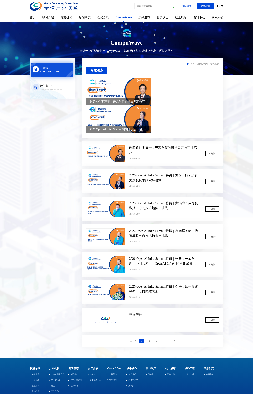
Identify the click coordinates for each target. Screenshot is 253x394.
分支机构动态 (76, 353)
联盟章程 (35, 353)
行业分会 (55, 369)
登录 (203, 6)
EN (218, 6)
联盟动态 (74, 347)
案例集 (131, 358)
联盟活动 (93, 347)
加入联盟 (187, 6)
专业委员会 (56, 353)
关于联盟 (35, 347)
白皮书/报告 (133, 353)
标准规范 (132, 347)
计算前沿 (113, 352)
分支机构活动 (95, 353)
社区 (53, 358)
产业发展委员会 (58, 347)
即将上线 (152, 347)
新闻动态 (85, 17)
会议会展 (103, 17)
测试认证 (162, 17)
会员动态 (74, 358)
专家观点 (96, 70)
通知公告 (35, 364)
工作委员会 (56, 364)
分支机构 (66, 17)
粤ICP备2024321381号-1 (209, 383)
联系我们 (217, 17)
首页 (32, 17)
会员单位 (35, 369)
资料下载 (199, 17)
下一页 (172, 313)
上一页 (133, 313)
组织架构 (35, 358)
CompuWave (124, 17)
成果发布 (144, 17)
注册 (208, 6)
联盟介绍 (48, 17)
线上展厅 (181, 17)
